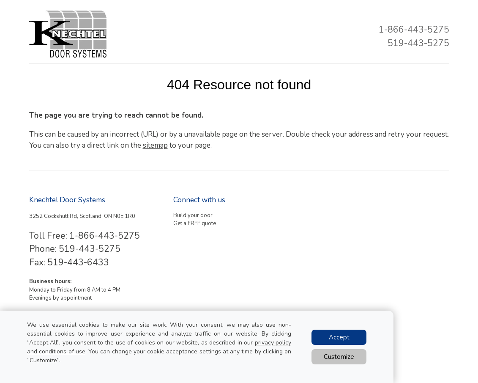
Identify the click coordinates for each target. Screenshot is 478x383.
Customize (339, 357)
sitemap (155, 145)
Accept (339, 337)
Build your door (193, 215)
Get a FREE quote (194, 223)
